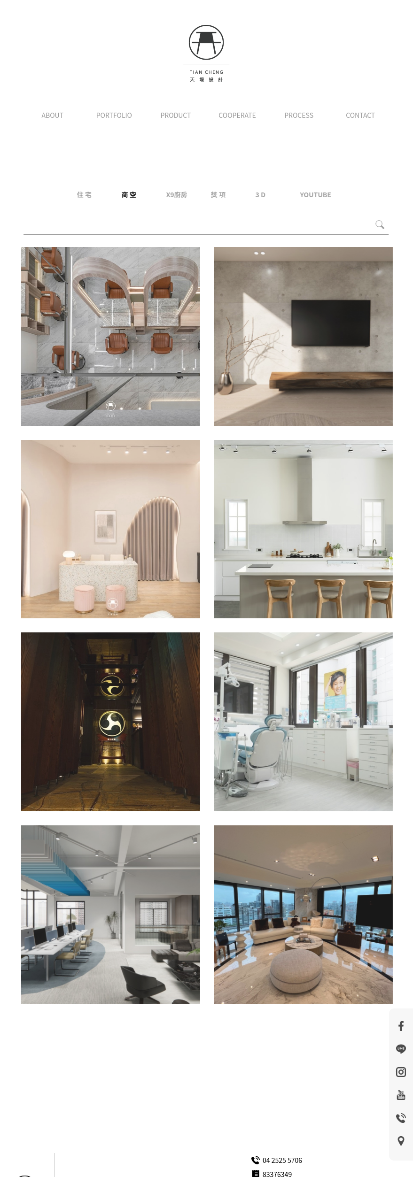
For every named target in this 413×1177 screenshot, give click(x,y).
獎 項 (217, 194)
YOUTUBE (315, 194)
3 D (260, 194)
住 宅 (84, 194)
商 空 (128, 194)
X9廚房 (176, 194)
